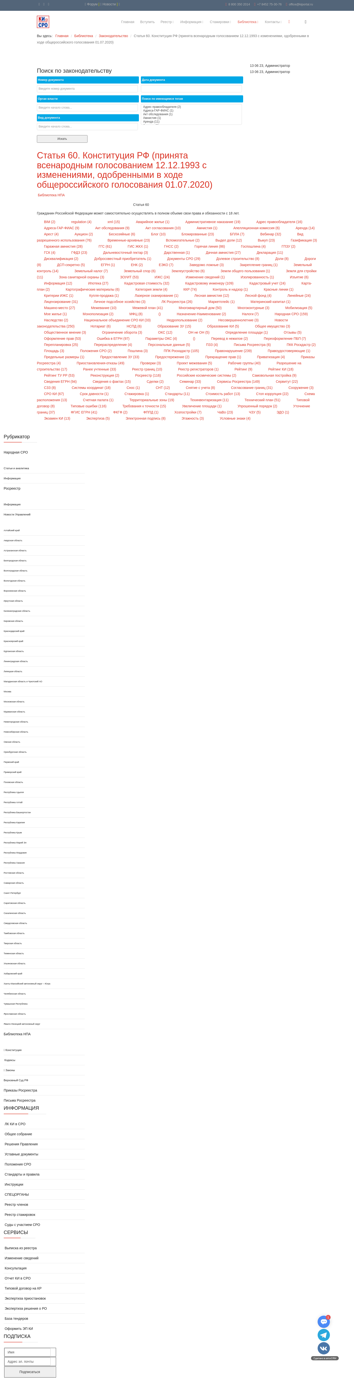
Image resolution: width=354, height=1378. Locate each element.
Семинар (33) (190, 382)
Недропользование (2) (185, 320)
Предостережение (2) (172, 357)
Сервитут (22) (287, 382)
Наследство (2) (56, 320)
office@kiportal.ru (301, 4)
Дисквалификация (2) (61, 259)
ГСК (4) (50, 253)
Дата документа (153, 80)
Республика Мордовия (15, 853)
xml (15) (114, 222)
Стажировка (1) (137, 394)
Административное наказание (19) (213, 222)
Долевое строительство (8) (238, 259)
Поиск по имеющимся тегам (162, 98)
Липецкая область (13, 671)
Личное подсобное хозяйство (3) (120, 302)
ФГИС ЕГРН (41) (84, 412)
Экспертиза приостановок (25, 1298)
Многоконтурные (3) (253, 308)
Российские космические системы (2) (207, 375)
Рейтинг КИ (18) (280, 369)
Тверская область (13, 943)
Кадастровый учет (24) (267, 283)
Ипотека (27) (98, 283)
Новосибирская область (16, 732)
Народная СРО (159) (291, 314)
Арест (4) (51, 234)
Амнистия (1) (191, 118)
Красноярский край (13, 641)
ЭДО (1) (283, 412)
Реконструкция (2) (105, 375)
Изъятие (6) (299, 277)
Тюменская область (14, 953)
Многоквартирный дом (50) (200, 308)
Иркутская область (13, 601)
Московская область (14, 701)
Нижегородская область (16, 722)
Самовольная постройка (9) (274, 375)
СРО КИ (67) (54, 394)
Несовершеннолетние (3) (239, 320)
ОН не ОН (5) (199, 332)
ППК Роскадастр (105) (182, 351)
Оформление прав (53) (63, 339)
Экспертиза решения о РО (25, 1308)
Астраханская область (15, 550)
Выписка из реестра (20, 1248)
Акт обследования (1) (191, 114)
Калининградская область (17, 611)
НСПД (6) (135, 326)
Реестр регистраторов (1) (199, 369)
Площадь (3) (54, 351)
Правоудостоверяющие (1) (289, 351)
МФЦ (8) (136, 314)
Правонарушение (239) (234, 351)
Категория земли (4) (151, 289)
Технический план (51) (263, 400)
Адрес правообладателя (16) (279, 222)
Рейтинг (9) (244, 369)
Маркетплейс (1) (222, 302)
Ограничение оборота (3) (122, 332)
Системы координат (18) (92, 388)
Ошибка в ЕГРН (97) (113, 339)
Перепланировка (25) (61, 345)
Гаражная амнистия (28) (64, 246)
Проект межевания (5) (195, 363)
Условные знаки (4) (235, 418)
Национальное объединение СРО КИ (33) (118, 320)
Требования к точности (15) (144, 406)
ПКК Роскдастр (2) (301, 345)
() (160, 314)
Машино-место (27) (60, 308)
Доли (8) (282, 259)
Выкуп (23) (267, 240)
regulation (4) (81, 222)
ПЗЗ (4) (212, 345)
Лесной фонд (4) (258, 296)
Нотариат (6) (101, 326)
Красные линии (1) (279, 289)
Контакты (272, 22)
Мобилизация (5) (298, 308)
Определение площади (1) (247, 332)
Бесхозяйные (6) (122, 234)
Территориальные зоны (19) (152, 400)
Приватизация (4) (271, 357)
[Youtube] (39, 4)
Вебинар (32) (271, 234)
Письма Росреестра (19, 1100)
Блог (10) (159, 234)
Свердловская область (15, 923)
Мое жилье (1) (56, 314)
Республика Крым (13, 832)
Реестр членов (16, 1205)
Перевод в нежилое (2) (230, 339)
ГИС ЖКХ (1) (138, 246)
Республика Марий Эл (15, 842)
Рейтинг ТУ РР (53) (59, 375)
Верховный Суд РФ (16, 1080)
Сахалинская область (15, 913)
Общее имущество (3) (272, 326)
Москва (7, 691)
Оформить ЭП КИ (18, 1329)
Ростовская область (14, 873)
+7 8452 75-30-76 (269, 4)
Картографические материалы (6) (93, 289)
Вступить (147, 22)
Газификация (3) (304, 240)
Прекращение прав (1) (223, 357)
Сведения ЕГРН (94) (61, 382)
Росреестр (12, 488)
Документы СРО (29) (184, 259)
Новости (108, 4)
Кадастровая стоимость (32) (147, 283)
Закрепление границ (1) (259, 265)
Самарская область (14, 883)
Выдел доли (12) (229, 240)
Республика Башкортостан (17, 812)
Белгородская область (15, 560)
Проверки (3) (151, 363)
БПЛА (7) (237, 234)
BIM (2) (50, 222)
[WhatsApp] (48, 4)
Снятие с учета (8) (201, 388)
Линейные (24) (299, 296)
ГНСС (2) (171, 246)
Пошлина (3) (138, 351)
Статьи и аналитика (16, 468)
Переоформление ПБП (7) (285, 339)
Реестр (166, 22)
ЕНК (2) (137, 265)
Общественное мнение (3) (65, 332)
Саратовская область (15, 903)
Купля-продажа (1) (104, 296)
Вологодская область (14, 581)
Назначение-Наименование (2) (202, 314)
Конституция (13, 1050)
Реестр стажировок (19, 1215)
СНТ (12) (163, 388)
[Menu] (289, 22)
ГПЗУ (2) (288, 246)
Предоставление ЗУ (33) (120, 357)
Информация (190, 22)
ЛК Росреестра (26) (177, 302)
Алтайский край (12, 530)
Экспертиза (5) (98, 418)
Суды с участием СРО (22, 1225)
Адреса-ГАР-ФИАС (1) (191, 111)
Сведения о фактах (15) (112, 382)
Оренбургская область (15, 752)
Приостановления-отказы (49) (101, 363)
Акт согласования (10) (164, 228)
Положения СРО (17, 1164)
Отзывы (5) (292, 332)
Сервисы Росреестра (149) (239, 382)
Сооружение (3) (301, 388)
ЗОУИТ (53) (130, 277)
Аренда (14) (304, 228)
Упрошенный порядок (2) (257, 406)
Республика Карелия (14, 822)
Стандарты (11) (178, 394)
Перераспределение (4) (113, 345)
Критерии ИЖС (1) (59, 296)
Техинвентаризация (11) (210, 400)
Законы (9, 1070)
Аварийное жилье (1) (153, 222)
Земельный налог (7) (91, 271)
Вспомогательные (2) (183, 240)
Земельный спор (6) (140, 271)
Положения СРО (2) (96, 351)
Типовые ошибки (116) (89, 406)
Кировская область (13, 621)
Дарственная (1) (177, 253)
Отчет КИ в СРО (17, 1278)
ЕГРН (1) (108, 265)
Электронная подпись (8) (146, 418)
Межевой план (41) (148, 308)
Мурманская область (14, 711)
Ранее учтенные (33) (100, 369)
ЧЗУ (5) (255, 412)
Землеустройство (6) (189, 271)
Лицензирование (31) (61, 302)
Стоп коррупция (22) (273, 394)
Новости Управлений (17, 514)
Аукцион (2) (84, 234)
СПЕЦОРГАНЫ (16, 1194)
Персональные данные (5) (169, 345)
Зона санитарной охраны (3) (82, 277)
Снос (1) (134, 388)
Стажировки (219, 22)
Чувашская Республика (16, 1004)
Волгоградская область (16, 570)
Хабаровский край (13, 973)
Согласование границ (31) (252, 388)
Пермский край (11, 762)
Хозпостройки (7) (188, 412)
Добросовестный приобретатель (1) (123, 259)
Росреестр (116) (148, 375)
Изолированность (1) (258, 277)
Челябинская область (15, 994)
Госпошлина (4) (253, 246)
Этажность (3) (193, 418)
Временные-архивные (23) (129, 240)
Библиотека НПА (51, 195)
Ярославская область (15, 1014)
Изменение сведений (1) (206, 277)
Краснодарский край (14, 631)
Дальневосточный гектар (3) (126, 253)
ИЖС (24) (163, 277)
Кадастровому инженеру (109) (210, 283)
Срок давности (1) (95, 394)
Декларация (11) (270, 253)
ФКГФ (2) (120, 412)
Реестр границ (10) (147, 369)
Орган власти (48, 98)
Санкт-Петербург (12, 893)
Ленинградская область (16, 661)
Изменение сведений (21, 1258)
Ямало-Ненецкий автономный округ (22, 1024)
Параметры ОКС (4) (162, 339)
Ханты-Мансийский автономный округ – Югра (27, 983)
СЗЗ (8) (50, 388)
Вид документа (49, 117)
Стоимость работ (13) (223, 394)
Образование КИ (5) (223, 326)
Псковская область (13, 782)
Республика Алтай (13, 802)
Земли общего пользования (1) (246, 271)
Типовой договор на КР (23, 1288)
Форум (91, 4)
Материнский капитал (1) (270, 302)
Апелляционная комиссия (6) (256, 228)
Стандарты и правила (22, 1174)
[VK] (43, 4)
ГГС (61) (106, 246)
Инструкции (13, 1184)
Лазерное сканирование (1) (157, 296)
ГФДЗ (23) (79, 253)
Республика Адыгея (14, 792)
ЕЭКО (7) (166, 265)
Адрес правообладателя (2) (191, 107)
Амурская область (13, 540)
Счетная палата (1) (99, 400)
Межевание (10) (104, 308)
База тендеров (16, 1319)
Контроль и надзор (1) (231, 289)
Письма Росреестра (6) (253, 345)
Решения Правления (21, 1144)
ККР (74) (190, 289)
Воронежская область (15, 591)
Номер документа (51, 80)
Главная (127, 22)
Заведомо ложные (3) (207, 265)
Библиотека (247, 22)
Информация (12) (58, 283)
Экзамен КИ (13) (57, 418)
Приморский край (12, 772)
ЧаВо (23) (226, 412)
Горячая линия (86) (210, 246)
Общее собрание (18, 1134)
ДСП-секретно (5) (71, 265)
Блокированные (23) (198, 234)
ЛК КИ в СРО (15, 1124)
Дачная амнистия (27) (224, 253)
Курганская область (14, 651)
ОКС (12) (165, 332)
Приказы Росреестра (20, 1090)
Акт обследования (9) (112, 228)
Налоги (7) (251, 314)
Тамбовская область (14, 933)
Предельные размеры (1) (64, 357)
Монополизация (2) (99, 314)
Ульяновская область (14, 963)
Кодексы (9, 1060)
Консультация (15, 1268)
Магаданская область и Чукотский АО (23, 681)
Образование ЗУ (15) (175, 326)
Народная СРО (16, 452)
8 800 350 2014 (239, 4)
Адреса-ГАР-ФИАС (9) (62, 228)
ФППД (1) (151, 412)
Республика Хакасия (14, 863)
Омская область (12, 742)
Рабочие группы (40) (245, 363)
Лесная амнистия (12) (212, 296)
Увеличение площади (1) (202, 406)
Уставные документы (21, 1154)
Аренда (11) (191, 122)
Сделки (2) (156, 382)
